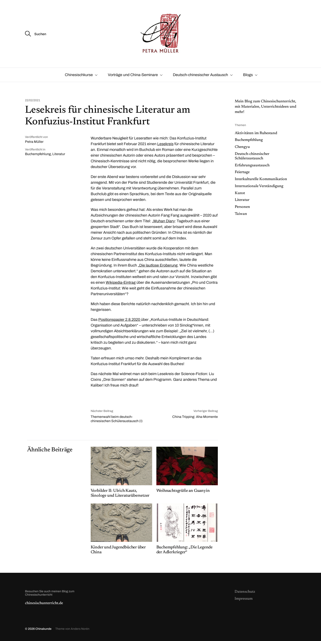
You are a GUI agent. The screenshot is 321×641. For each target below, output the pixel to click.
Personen (242, 207)
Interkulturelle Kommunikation (261, 179)
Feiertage (242, 172)
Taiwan (241, 214)
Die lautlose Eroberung (158, 265)
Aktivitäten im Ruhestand (256, 133)
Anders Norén (80, 628)
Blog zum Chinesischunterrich (269, 101)
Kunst (240, 193)
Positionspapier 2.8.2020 (119, 319)
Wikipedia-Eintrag (121, 282)
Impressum (244, 599)
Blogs (248, 75)
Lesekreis (165, 144)
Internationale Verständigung (259, 186)
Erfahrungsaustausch (252, 165)
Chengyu (242, 147)
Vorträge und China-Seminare (133, 75)
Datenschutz (245, 592)
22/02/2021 (32, 100)
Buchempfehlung (38, 154)
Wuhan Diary (164, 221)
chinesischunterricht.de (44, 603)
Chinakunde (43, 628)
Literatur (58, 154)
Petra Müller (34, 141)
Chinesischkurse (79, 75)
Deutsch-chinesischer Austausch (200, 75)
